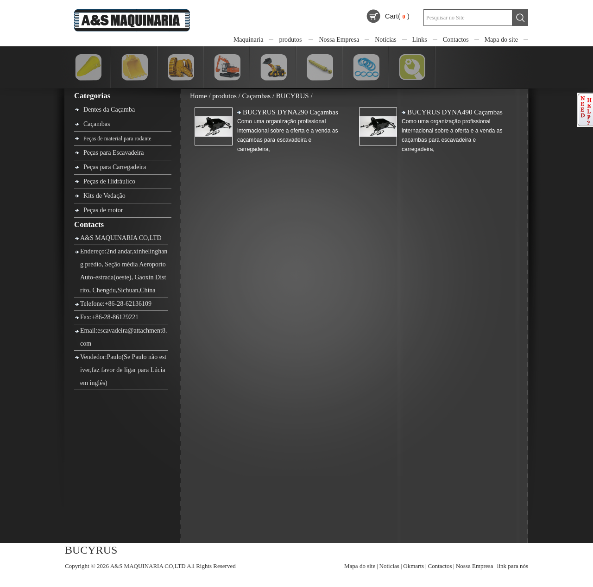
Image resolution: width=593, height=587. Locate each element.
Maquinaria (248, 39)
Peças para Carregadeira (114, 167)
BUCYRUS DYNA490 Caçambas (455, 112)
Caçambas (96, 123)
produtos (290, 39)
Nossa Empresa (339, 39)
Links (419, 39)
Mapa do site (501, 39)
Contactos (456, 39)
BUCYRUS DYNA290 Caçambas (290, 112)
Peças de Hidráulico (109, 181)
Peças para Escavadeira (113, 152)
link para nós (512, 565)
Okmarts (413, 565)
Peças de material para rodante (117, 138)
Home (198, 96)
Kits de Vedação (104, 195)
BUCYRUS (292, 96)
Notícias (386, 39)
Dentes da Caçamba (109, 109)
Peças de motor (103, 210)
